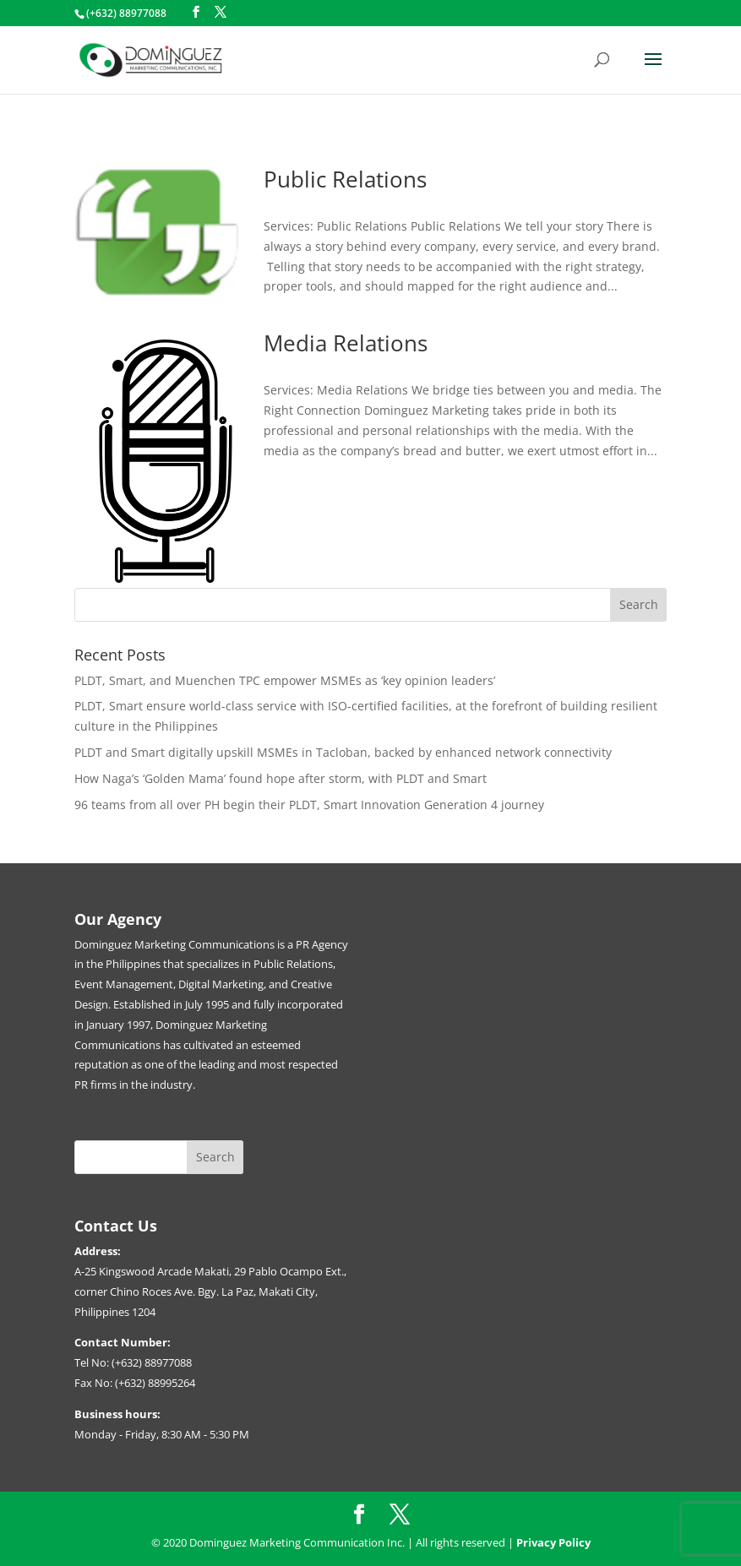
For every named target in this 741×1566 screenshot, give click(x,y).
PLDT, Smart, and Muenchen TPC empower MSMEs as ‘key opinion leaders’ (286, 680)
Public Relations (345, 179)
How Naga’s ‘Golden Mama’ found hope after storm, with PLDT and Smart (282, 778)
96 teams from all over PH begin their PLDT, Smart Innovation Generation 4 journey (309, 805)
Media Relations (346, 343)
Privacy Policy (553, 1542)
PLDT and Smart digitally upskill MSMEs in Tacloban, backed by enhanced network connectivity (344, 752)
